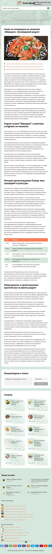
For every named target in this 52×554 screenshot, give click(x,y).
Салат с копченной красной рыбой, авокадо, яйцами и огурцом (40, 403)
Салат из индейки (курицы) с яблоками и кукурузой (39, 443)
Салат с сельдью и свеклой (16, 456)
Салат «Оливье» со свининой (17, 441)
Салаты (10, 20)
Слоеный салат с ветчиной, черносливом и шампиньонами (39, 457)
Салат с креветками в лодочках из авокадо (17, 402)
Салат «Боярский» (16, 416)
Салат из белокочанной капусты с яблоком (17, 429)
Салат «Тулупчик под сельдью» (39, 416)
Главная (3, 20)
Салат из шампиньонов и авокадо (39, 429)
